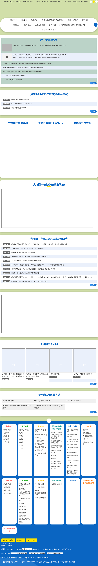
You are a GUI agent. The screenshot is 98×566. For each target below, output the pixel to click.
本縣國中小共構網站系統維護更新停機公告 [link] (21, 273)
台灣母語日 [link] (6, 487)
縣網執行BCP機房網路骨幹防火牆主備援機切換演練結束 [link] (26, 257)
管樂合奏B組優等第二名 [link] (51, 123)
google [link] (38, 1)
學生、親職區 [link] (73, 20)
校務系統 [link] (15, 1)
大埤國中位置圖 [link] (82, 123)
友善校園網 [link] (22, 513)
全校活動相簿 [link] (7, 493)
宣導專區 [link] (27, 25)
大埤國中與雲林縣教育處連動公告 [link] (49, 238)
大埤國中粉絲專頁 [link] (18, 123)
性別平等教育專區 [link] (49, 30)
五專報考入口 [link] (55, 455)
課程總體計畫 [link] (87, 433)
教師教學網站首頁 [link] (72, 452)
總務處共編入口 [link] (40, 441)
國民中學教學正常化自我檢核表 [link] (17, 104)
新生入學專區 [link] (40, 25)
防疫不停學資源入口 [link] (56, 1)
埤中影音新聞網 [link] (40, 487)
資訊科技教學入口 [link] (72, 444)
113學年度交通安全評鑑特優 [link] (12, 80)
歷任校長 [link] (6, 436)
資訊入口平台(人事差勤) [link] (40, 430)
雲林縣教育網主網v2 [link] (27, 1)
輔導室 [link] (21, 442)
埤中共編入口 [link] (39, 438)
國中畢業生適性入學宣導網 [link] (56, 467)
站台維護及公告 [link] (70, 1)
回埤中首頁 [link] (7, 1)
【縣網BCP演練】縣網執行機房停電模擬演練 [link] (22, 261)
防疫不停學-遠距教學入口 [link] (72, 448)
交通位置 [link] (6, 442)
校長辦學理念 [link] (7, 430)
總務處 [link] (21, 439)
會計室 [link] (21, 445)
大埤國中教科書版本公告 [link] (72, 466)
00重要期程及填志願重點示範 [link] (56, 442)
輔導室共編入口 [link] (40, 444)
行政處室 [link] (23, 20)
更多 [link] (92, 83)
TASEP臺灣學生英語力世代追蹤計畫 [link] (72, 440)
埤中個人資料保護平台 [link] (40, 454)
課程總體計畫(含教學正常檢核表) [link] (72, 25)
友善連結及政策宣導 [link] (49, 394)
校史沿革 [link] (6, 433)
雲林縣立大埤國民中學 (49, 9)
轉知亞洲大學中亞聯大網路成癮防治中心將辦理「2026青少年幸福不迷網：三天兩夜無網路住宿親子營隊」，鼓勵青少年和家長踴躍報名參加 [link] (50, 277)
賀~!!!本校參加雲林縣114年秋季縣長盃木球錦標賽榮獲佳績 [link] (23, 67)
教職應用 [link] (34, 20)
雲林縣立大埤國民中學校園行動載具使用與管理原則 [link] (72, 472)
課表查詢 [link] (85, 430)
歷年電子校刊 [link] (7, 484)
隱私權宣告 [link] (20, 540)
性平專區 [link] (22, 503)
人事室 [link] (21, 448)
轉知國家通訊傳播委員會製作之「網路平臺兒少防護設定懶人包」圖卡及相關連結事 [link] (35, 244)
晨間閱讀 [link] (52, 25)
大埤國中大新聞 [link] (49, 344)
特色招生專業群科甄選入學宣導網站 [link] (56, 462)
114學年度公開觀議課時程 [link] (73, 461)
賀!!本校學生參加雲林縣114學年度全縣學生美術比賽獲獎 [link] (22, 71)
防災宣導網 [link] (22, 509)
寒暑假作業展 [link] (7, 490)
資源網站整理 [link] (39, 450)
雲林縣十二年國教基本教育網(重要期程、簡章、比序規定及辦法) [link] (56, 435)
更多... (21, 522)
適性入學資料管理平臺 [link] (72, 430)
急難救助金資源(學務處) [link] (72, 456)
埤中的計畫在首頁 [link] (40, 498)
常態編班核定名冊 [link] (56, 484)
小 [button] (91, 1)
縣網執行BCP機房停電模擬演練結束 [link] (19, 252)
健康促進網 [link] (22, 516)
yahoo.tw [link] (45, 1)
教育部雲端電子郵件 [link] (88, 443)
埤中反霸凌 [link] (22, 506)
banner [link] (37, 490)
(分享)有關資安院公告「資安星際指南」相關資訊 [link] (23, 248)
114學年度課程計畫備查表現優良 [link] (14, 76)
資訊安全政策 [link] (32, 540)
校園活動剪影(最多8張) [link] (40, 494)
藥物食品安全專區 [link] (24, 519)
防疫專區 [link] (22, 489)
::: (0, 36)
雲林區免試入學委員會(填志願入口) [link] (56, 446)
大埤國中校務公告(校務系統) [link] (49, 184)
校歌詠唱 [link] (6, 439)
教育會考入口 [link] (55, 458)
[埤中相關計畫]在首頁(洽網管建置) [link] (49, 94)
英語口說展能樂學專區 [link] (14, 108)
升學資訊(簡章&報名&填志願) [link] (53, 20)
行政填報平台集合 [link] (40, 447)
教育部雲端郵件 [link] (82, 1)
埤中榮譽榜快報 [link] (49, 40)
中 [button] (94, 1)
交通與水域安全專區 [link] (24, 499)
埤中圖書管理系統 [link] (88, 436)
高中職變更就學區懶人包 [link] (56, 451)
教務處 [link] (21, 433)
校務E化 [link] (85, 20)
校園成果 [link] (16, 25)
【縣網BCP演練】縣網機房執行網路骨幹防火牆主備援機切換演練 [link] (29, 269)
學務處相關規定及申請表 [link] (24, 485)
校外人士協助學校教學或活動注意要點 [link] (24, 493)
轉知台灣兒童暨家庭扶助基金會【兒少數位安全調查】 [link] (25, 281)
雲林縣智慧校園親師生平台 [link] (72, 435)
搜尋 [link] (96, 25)
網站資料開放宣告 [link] (8, 540)
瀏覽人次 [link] (3, 545)
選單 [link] (49, 421)
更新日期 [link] (3, 543)
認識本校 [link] (13, 20)
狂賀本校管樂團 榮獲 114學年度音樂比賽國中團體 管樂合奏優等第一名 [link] (27, 63)
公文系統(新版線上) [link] (41, 435)
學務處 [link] (21, 436)
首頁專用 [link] (41, 480)
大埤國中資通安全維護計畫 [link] (16, 100)
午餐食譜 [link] (85, 439)
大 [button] (96, 1)
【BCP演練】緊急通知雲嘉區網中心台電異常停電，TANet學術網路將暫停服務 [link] (33, 265)
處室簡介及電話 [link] (24, 430)
